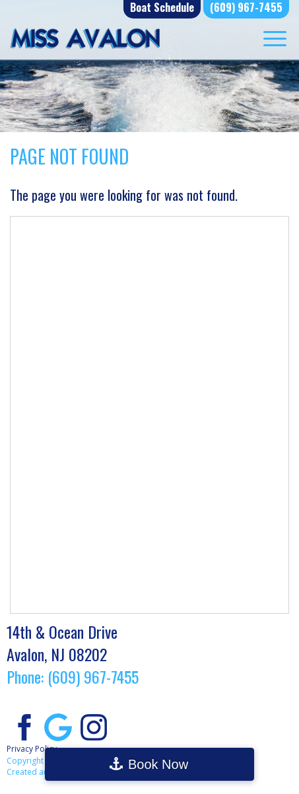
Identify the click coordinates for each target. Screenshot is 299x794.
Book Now (158, 764)
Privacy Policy (32, 748)
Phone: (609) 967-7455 (73, 676)
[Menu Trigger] (275, 38)
